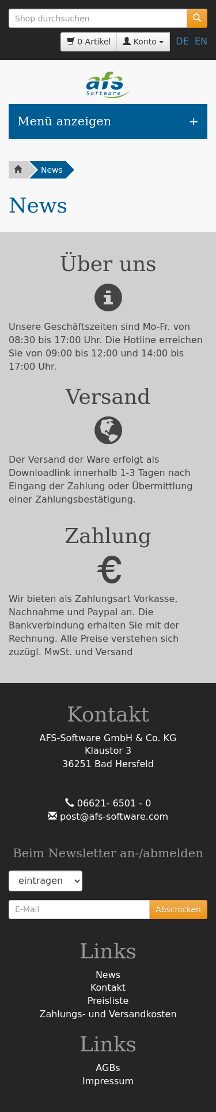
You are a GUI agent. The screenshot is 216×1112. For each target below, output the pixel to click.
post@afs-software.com (112, 816)
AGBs (108, 1067)
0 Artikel (89, 41)
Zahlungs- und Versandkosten (107, 1014)
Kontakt (108, 987)
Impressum (108, 1081)
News (52, 169)
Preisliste (108, 1000)
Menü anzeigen (64, 121)
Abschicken (178, 909)
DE (182, 41)
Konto (143, 41)
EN (201, 41)
